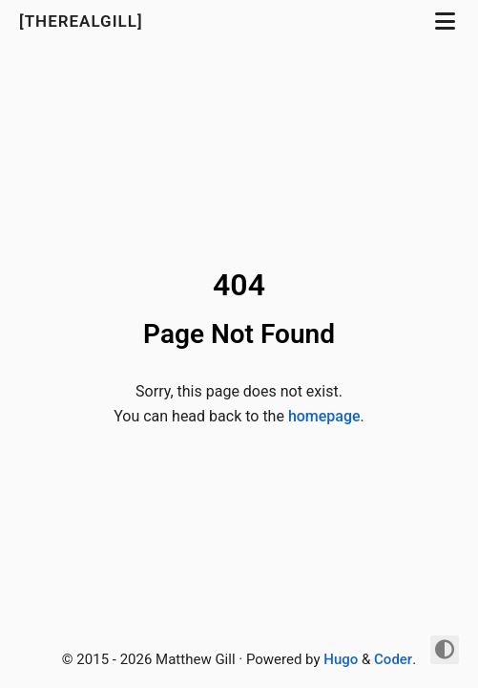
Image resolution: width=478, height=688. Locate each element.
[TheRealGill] (83, 21)
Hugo (340, 659)
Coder (393, 659)
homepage (324, 416)
